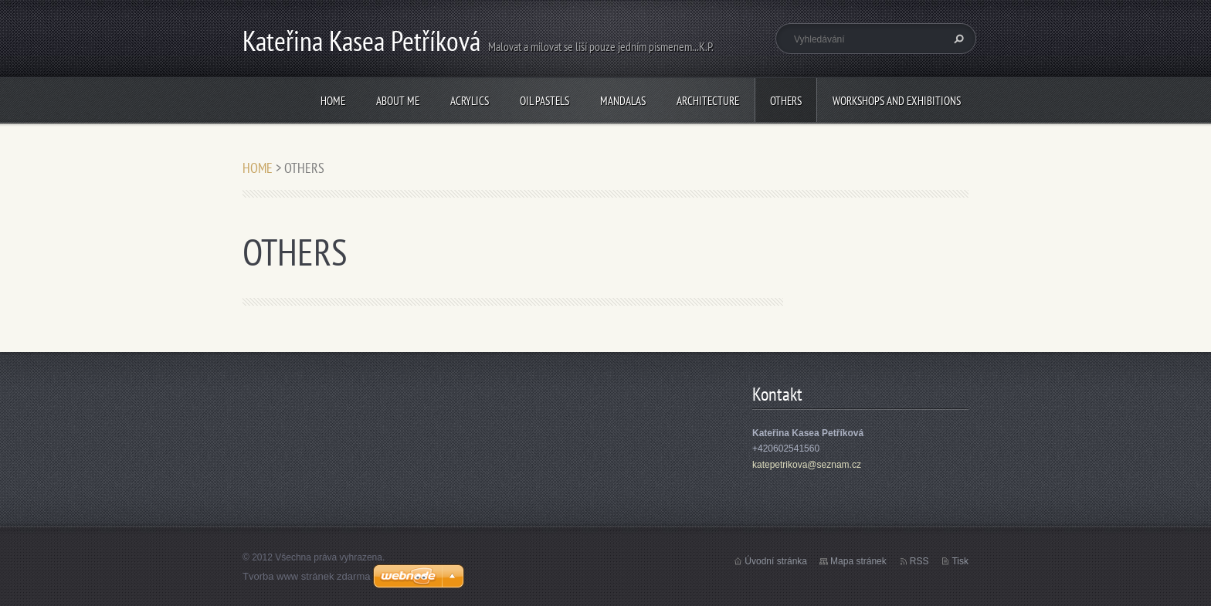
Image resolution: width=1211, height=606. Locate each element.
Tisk (960, 561)
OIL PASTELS (544, 100)
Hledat (956, 38)
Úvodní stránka (776, 561)
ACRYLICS (469, 100)
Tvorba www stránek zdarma (306, 576)
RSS (919, 561)
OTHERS (786, 100)
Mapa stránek (858, 561)
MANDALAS (623, 100)
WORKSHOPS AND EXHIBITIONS (897, 100)
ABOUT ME (397, 100)
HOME (333, 100)
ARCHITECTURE (708, 100)
